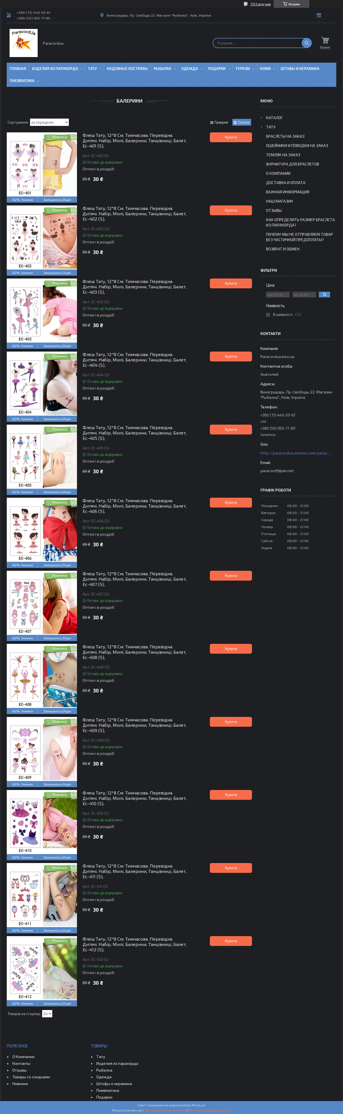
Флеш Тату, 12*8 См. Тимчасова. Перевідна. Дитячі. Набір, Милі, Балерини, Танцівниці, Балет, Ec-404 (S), (135, 360)
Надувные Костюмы (127, 68)
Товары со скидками (31, 1076)
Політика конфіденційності (209, 1110)
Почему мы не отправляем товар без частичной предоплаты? (299, 237)
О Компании (278, 173)
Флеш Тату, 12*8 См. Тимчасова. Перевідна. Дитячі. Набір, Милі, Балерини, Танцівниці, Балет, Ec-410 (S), (135, 798)
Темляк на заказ (283, 154)
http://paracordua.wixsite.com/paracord (295, 452)
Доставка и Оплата (285, 182)
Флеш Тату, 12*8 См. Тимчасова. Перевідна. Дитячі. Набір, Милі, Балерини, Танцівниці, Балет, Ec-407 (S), (135, 579)
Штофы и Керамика (300, 68)
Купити (231, 137)
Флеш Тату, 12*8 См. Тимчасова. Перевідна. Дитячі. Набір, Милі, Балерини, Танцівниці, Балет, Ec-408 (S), (135, 652)
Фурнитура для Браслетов (292, 164)
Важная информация (287, 191)
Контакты (21, 1063)
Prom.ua (198, 1105)
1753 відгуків (260, 4)
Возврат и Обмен (282, 248)
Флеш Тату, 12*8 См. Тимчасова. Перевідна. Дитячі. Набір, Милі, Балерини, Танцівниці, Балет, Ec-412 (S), (135, 944)
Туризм (242, 68)
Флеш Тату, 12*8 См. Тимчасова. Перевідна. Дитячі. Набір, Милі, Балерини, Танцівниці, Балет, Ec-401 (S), (135, 140)
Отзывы (274, 210)
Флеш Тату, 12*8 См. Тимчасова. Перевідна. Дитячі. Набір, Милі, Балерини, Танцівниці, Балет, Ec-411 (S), (135, 871)
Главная (18, 68)
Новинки (20, 1083)
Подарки (217, 68)
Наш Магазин (279, 201)
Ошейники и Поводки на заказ (297, 145)
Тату (92, 68)
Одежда (189, 68)
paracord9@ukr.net (277, 470)
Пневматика (22, 80)
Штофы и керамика (114, 1083)
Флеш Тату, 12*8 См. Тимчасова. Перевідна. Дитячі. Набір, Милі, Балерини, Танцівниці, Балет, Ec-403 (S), (135, 286)
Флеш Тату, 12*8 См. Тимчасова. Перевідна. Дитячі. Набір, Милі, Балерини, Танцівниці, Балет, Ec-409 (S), (135, 725)
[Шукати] (307, 43)
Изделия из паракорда (55, 68)
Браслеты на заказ (285, 136)
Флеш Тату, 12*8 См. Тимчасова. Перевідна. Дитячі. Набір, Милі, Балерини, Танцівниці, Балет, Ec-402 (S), (135, 213)
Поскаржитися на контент (165, 1110)
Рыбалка (162, 68)
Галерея (221, 122)
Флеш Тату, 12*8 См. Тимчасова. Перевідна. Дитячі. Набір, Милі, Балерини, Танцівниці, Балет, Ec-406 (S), (135, 506)
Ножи (265, 68)
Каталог (274, 117)
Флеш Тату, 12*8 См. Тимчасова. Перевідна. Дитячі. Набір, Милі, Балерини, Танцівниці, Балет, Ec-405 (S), (135, 433)
